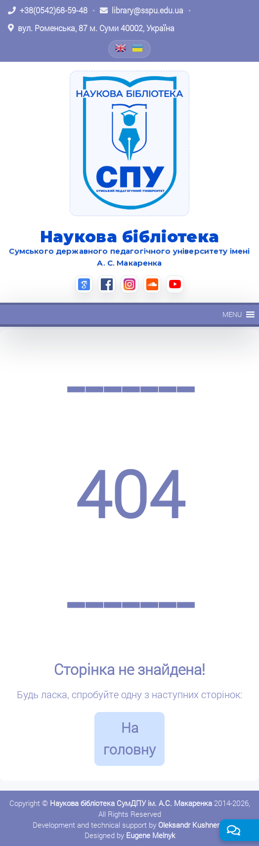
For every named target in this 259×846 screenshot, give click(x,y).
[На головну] (129, 143)
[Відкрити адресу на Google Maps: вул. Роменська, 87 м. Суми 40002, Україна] (91, 28)
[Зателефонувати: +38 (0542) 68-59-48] (47, 10)
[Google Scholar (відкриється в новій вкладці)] (84, 284)
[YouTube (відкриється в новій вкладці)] (175, 284)
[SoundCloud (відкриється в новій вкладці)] (152, 284)
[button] (232, 314)
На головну (129, 738)
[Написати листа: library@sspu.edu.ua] (141, 10)
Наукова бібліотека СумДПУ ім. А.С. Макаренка (131, 803)
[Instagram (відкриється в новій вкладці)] (129, 284)
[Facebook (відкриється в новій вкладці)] (107, 284)
